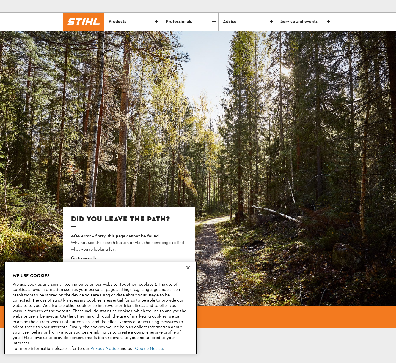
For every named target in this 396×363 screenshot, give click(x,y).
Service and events (305, 22)
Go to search (83, 258)
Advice (248, 22)
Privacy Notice (104, 349)
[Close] (188, 268)
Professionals (191, 22)
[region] (100, 308)
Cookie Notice (149, 349)
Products (133, 22)
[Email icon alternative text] (305, 6)
